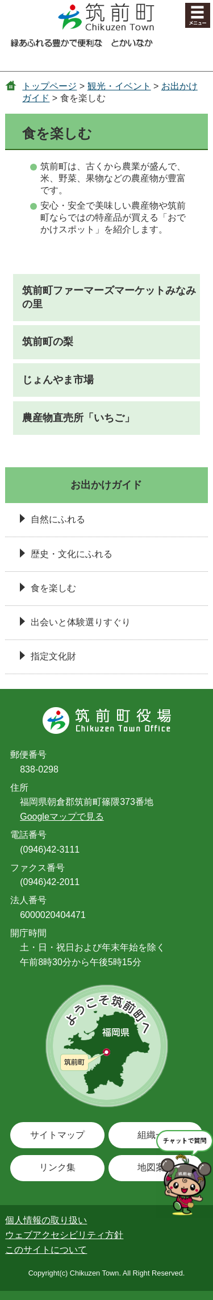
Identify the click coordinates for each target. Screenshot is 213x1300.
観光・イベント (119, 86)
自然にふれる (58, 519)
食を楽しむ (53, 588)
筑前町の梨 (47, 341)
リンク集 (57, 1167)
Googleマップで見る (62, 816)
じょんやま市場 (58, 379)
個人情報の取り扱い (46, 1220)
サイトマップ (57, 1135)
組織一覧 (155, 1135)
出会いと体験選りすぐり (81, 622)
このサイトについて (46, 1250)
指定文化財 (53, 656)
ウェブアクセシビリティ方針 (64, 1235)
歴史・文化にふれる (71, 554)
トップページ (49, 86)
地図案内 (155, 1167)
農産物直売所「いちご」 (78, 417)
